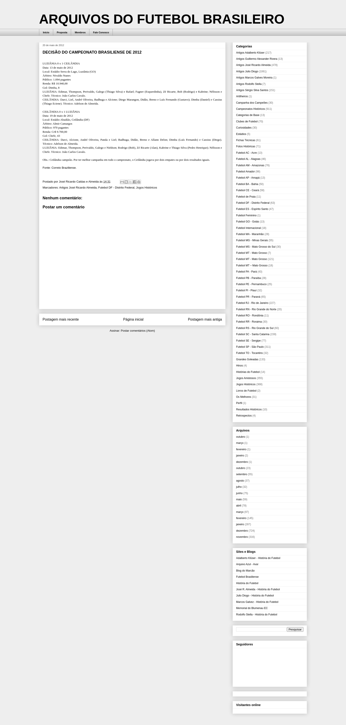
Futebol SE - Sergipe (248, 340)
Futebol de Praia (246, 196)
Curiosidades (244, 127)
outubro (240, 436)
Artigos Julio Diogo (247, 71)
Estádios (241, 134)
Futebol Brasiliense (247, 576)
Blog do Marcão (245, 570)
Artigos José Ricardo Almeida (78, 187)
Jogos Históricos (146, 187)
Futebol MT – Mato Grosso (252, 265)
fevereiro (241, 449)
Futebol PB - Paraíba (248, 278)
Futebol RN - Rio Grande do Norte (256, 309)
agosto (240, 480)
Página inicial (133, 319)
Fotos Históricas (245, 146)
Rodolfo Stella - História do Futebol (256, 614)
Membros (80, 32)
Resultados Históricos (249, 409)
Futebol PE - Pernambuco (251, 284)
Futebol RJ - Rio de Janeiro (252, 303)
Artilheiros (242, 96)
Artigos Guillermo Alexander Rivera (256, 58)
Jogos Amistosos (246, 378)
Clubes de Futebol (247, 121)
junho (239, 493)
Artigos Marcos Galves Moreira (254, 77)
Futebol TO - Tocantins (249, 353)
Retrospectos (244, 415)
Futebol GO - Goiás (247, 221)
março (239, 443)
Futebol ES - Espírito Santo (252, 209)
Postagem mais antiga (205, 319)
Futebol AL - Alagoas (248, 159)
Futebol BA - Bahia (247, 184)
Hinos (239, 365)
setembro (241, 474)
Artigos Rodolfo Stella (248, 84)
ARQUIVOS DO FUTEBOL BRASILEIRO (161, 19)
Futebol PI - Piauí (246, 290)
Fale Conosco (101, 32)
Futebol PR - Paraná (248, 296)
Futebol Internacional (248, 228)
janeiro (240, 455)
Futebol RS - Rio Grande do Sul (254, 328)
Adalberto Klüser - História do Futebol (258, 558)
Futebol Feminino (246, 215)
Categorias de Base (247, 115)
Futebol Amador (245, 171)
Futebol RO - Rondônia (249, 315)
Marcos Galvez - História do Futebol (257, 602)
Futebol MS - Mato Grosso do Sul (255, 246)
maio (239, 499)
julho (239, 486)
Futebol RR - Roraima (249, 321)
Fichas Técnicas (245, 140)
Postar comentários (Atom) (138, 330)
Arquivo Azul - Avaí (247, 564)
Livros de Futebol (246, 390)
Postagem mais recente (61, 319)
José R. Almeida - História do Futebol (258, 589)
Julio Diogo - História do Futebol (255, 595)
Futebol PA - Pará (246, 271)
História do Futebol (247, 583)
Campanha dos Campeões (252, 102)
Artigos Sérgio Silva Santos (252, 90)
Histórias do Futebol (248, 372)
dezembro (242, 461)
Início (46, 32)
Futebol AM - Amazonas (250, 165)
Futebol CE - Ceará (247, 190)
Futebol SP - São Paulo (250, 346)
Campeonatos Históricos (250, 108)
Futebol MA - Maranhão (250, 234)
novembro (242, 536)
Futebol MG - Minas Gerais (252, 240)
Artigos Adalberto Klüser (250, 52)
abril (238, 505)
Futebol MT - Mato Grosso (251, 252)
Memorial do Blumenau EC (252, 608)
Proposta (62, 32)
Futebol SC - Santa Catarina (252, 334)
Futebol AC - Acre (246, 152)
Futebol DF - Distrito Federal (116, 187)
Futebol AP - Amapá (248, 177)
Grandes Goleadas (247, 359)
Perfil (239, 403)
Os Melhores (243, 396)
